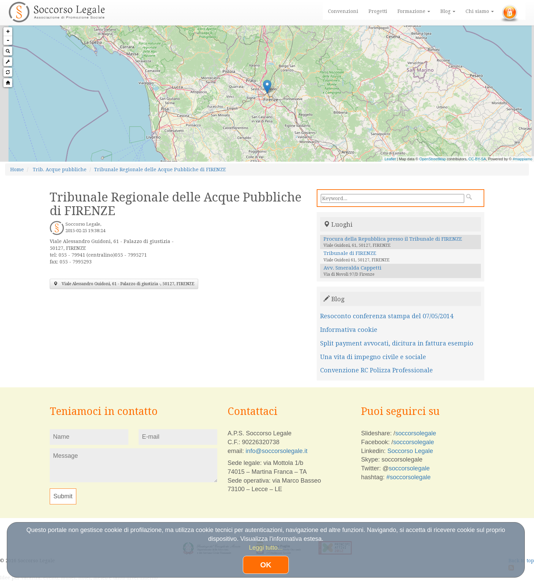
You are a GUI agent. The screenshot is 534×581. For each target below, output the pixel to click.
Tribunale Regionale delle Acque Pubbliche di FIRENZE (160, 169)
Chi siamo (480, 11)
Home (17, 169)
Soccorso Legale (410, 451)
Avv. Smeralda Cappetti (352, 268)
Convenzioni (343, 11)
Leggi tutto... (266, 547)
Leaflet (390, 159)
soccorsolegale (415, 433)
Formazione (413, 11)
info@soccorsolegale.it (276, 451)
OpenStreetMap (432, 159)
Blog (447, 11)
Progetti (377, 11)
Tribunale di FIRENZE (350, 253)
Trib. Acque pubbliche (60, 169)
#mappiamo (522, 159)
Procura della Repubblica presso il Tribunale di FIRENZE (393, 239)
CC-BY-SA (477, 159)
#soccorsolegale (408, 477)
